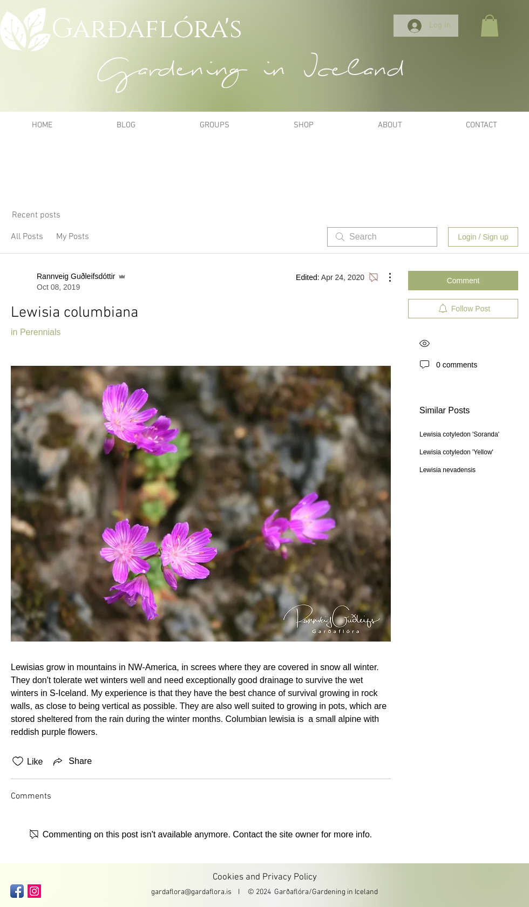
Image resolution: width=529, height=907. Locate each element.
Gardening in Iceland (345, 892)
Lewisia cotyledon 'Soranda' (459, 434)
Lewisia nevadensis (447, 470)
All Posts (27, 236)
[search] (382, 237)
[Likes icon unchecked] (18, 761)
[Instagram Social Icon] (34, 891)
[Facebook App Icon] (17, 891)
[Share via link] (71, 761)
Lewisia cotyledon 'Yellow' (456, 452)
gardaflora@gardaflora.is (191, 892)
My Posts (72, 236)
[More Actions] (384, 277)
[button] (489, 26)
